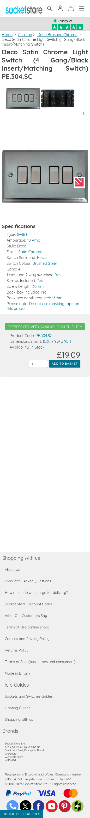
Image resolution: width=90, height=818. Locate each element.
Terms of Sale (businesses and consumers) (40, 661)
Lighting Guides (17, 708)
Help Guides (15, 685)
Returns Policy (16, 650)
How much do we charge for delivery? (36, 592)
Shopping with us (21, 558)
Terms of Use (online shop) (27, 627)
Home (7, 34)
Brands (10, 731)
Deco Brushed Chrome (57, 34)
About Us (12, 569)
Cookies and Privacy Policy (27, 638)
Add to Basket (65, 363)
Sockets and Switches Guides (29, 696)
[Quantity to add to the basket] (38, 364)
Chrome (25, 34)
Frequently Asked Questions (28, 581)
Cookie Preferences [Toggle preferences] (21, 814)
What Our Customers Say (26, 615)
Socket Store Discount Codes (29, 604)
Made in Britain (17, 673)
